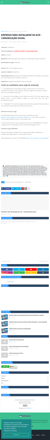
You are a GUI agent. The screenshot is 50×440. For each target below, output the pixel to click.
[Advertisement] (25, 18)
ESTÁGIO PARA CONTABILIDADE (16, 340)
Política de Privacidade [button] (10, 430)
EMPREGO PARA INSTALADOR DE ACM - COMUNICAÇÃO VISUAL (18, 212)
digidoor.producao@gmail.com (9, 117)
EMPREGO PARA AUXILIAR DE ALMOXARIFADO (20, 328)
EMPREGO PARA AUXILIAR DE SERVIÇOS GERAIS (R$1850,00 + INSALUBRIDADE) (28, 322)
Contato (32, 435)
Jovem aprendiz (25, 381)
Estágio (25, 378)
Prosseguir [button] (16, 434)
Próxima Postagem (43, 261)
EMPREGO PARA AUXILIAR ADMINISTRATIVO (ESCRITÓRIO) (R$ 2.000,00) (26, 315)
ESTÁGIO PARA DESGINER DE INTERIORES (19, 346)
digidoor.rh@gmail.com (25, 117)
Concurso (25, 376)
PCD (25, 383)
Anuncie (38, 435)
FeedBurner (28, 408)
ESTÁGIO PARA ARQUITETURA (16, 353)
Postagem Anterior (6, 261)
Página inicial (4, 31)
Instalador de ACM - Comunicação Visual (17, 31)
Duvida (43, 435)
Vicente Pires (28, 182)
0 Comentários (22, 42)
